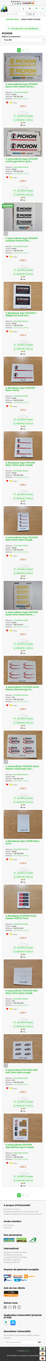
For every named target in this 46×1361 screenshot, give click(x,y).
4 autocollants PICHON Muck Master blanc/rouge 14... (22, 688)
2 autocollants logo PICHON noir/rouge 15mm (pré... (22, 160)
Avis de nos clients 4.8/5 (27, 1)
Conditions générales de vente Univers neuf (21, 1211)
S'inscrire (8, 1228)
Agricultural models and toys (15, 1252)
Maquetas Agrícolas (12, 1262)
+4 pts (23, 125)
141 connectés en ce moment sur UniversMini (23, 1355)
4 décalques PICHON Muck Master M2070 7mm (21, 917)
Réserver (23, 120)
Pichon (26, 99)
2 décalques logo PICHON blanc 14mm (20, 389)
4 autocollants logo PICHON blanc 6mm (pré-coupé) (22, 538)
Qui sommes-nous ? (12, 1209)
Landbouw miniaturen (13, 1255)
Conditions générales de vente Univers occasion (23, 1214)
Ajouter (23, 116)
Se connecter (9, 1225)
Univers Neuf (12, 19)
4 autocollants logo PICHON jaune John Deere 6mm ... (22, 613)
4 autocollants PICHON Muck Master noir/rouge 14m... (22, 767)
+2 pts (23, 882)
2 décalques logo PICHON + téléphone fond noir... (21, 314)
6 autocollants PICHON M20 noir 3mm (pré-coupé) (21, 1071)
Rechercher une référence (23, 28)
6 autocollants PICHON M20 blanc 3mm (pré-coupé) (21, 992)
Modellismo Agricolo (12, 1260)
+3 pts (23, 957)
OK (39, 1342)
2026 (27, 1351)
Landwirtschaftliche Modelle (15, 1257)
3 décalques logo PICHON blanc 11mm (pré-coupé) (20, 464)
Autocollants (17, 99)
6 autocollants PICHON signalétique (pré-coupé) (19, 1146)
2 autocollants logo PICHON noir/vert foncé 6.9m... (22, 239)
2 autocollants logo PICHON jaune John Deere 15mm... (22, 85)
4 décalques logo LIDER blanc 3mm (22, 842)
